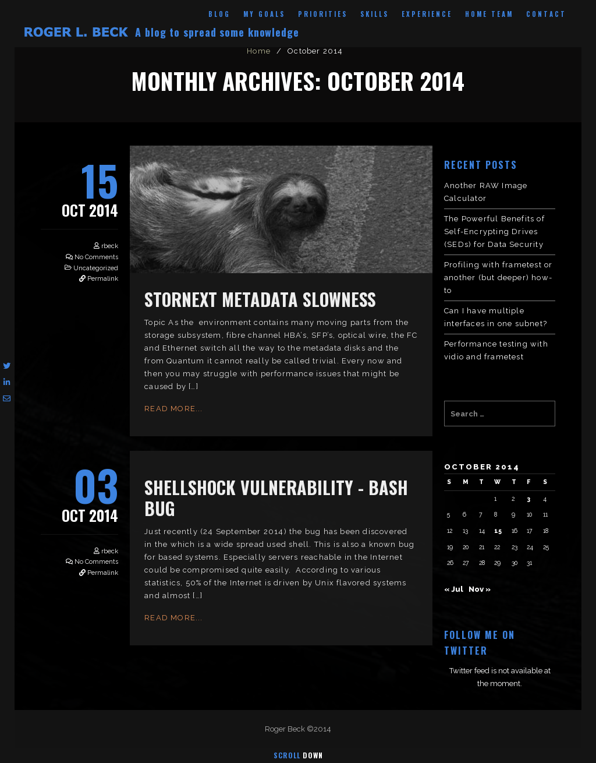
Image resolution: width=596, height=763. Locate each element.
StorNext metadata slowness (260, 299)
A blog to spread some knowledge (217, 32)
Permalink (102, 278)
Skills (374, 14)
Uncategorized (95, 268)
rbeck (109, 246)
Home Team (489, 14)
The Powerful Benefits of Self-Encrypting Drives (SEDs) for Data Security (494, 231)
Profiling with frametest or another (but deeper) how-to (498, 277)
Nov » (480, 589)
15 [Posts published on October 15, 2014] (498, 530)
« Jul (453, 589)
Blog (219, 14)
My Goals (264, 14)
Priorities (322, 14)
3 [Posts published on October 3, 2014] (528, 498)
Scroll (298, 755)
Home (259, 51)
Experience (427, 14)
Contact (546, 14)
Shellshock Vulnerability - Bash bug (276, 497)
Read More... (173, 408)
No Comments (96, 257)
